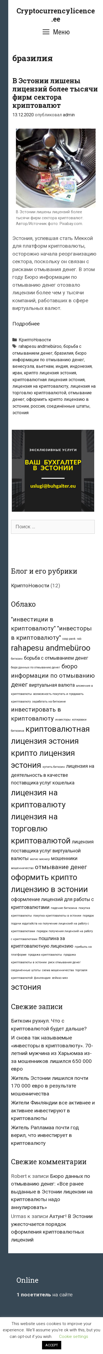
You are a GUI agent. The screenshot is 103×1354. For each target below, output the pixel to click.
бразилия (63, 353)
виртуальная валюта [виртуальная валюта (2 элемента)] (52, 685)
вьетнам (45, 366)
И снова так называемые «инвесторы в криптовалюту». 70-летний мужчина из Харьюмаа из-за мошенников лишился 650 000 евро (52, 1053)
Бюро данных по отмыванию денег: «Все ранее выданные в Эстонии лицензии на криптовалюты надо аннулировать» (52, 1191)
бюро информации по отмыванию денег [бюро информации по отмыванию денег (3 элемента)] (53, 675)
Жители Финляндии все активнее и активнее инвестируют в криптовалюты (53, 1110)
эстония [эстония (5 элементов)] (26, 987)
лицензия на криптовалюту (40, 386)
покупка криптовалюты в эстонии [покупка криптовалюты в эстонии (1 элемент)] (57, 915)
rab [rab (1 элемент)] (79, 639)
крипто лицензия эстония (50, 372)
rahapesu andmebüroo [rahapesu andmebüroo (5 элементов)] (50, 648)
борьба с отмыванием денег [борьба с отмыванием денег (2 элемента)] (56, 658)
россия (38, 406)
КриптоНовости (35, 339)
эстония (20, 412)
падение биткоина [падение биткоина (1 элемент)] (64, 908)
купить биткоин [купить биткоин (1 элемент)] (54, 767)
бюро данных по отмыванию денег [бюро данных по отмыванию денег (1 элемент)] (35, 667)
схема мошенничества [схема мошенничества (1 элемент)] (58, 970)
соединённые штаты (68, 406)
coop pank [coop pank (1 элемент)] (69, 639)
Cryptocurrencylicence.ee (55, 14)
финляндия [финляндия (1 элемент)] (42, 978)
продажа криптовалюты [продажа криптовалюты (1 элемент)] (45, 954)
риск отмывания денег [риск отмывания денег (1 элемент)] (64, 962)
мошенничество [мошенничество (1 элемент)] (22, 868)
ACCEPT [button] (51, 1345)
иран (17, 372)
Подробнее (26, 324)
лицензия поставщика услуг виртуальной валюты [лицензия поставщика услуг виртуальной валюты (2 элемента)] (52, 850)
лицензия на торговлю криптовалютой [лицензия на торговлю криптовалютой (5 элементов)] (41, 828)
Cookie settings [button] (73, 1336)
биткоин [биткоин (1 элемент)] (17, 658)
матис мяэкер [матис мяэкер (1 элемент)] (40, 859)
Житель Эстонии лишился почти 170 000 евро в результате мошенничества (49, 1086)
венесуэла (23, 366)
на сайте (44, 1294)
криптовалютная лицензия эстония (48, 379)
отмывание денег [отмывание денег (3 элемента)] (61, 866)
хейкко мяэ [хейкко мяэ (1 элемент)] (60, 978)
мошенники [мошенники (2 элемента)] (64, 858)
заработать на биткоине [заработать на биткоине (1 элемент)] (49, 701)
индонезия (81, 366)
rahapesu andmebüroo (40, 346)
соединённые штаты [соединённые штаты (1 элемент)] (26, 970)
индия (61, 366)
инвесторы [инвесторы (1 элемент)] (63, 719)
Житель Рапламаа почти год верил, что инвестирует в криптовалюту (45, 1135)
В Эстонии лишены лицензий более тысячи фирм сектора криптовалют (55, 93)
